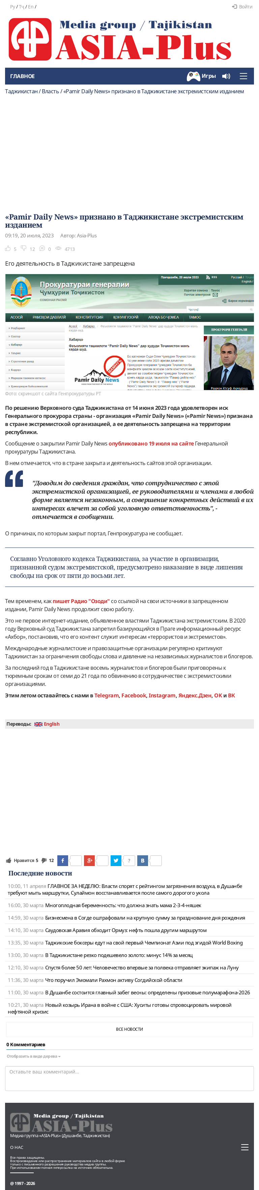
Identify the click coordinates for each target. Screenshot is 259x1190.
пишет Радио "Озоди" (81, 601)
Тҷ (21, 6)
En (30, 6)
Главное (22, 76)
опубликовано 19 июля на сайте (151, 443)
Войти (242, 6)
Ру (12, 6)
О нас (16, 1147)
